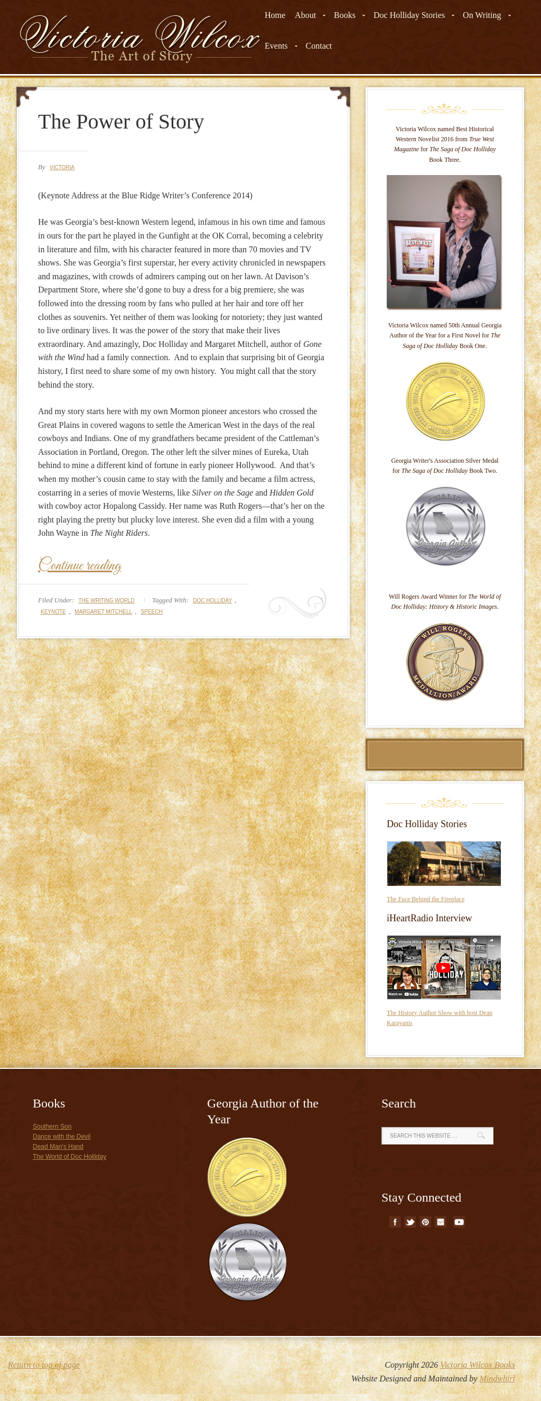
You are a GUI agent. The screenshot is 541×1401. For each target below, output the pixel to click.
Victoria (62, 167)
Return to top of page (44, 1364)
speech (152, 612)
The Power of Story (121, 121)
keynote (53, 612)
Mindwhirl (497, 1378)
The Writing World (106, 600)
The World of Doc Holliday (69, 1156)
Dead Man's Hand (58, 1146)
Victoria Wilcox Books (477, 1364)
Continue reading (79, 566)
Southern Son (52, 1126)
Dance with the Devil (61, 1136)
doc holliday (212, 600)
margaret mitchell (103, 612)
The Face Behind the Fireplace (425, 899)
